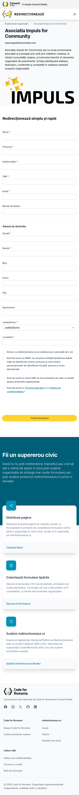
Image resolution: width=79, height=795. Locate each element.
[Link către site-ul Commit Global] (12, 4)
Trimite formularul (40, 418)
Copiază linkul (14, 547)
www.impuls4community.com (20, 43)
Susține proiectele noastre (17, 734)
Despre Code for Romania (17, 728)
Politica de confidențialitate (17, 758)
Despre (45, 734)
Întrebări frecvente (51, 740)
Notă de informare (13, 770)
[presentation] (26, 404)
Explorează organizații (16, 23)
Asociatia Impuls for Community (50, 23)
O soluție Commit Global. (35, 4)
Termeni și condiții (13, 764)
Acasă (45, 728)
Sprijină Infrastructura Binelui (23, 663)
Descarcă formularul (18, 603)
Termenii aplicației (34, 388)
